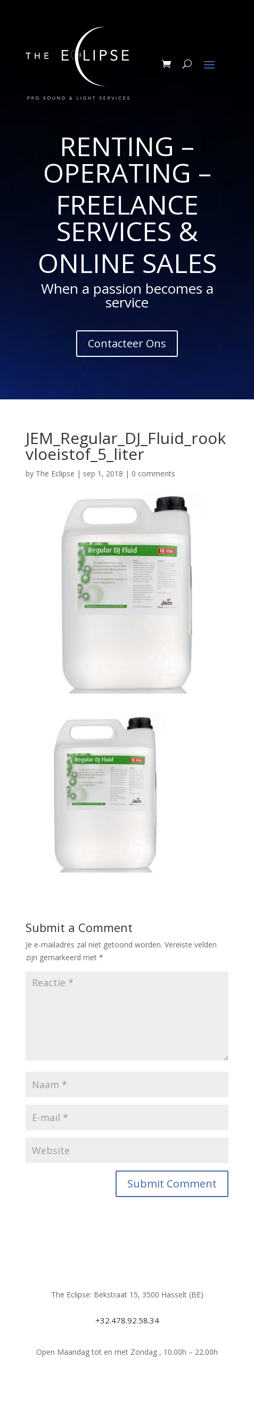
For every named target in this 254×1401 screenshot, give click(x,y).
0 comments (153, 473)
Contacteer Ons (127, 343)
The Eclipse (55, 473)
